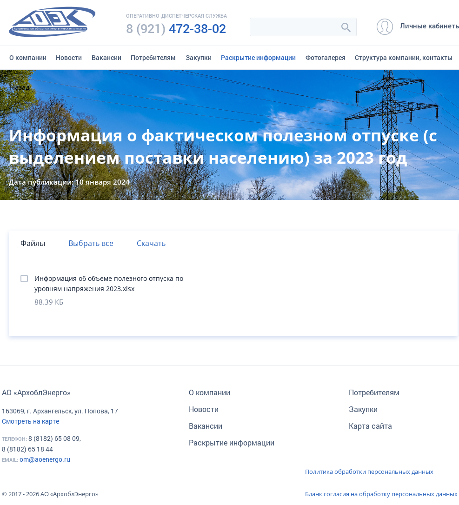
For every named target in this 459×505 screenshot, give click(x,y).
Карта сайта (370, 426)
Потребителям (153, 57)
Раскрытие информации (258, 57)
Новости (69, 57)
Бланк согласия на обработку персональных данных (381, 494)
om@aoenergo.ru (45, 459)
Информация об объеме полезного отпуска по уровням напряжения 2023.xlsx (108, 283)
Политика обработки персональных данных (369, 471)
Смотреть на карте (30, 421)
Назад (20, 87)
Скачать (151, 243)
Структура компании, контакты (403, 57)
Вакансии (106, 57)
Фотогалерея (326, 57)
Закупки (199, 57)
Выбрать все (90, 243)
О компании (28, 57)
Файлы (32, 243)
